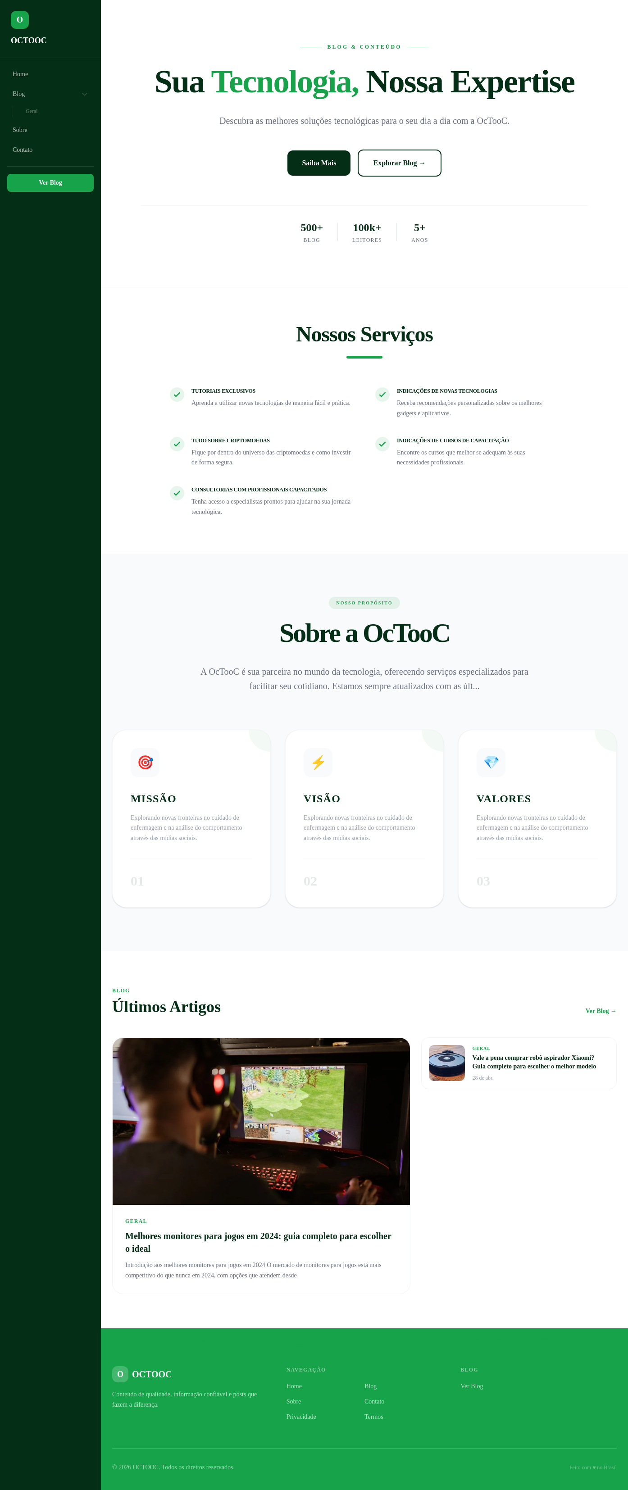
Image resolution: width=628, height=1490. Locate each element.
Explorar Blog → (399, 163)
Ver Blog (50, 182)
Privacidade (301, 1416)
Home (20, 74)
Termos (373, 1416)
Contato (22, 149)
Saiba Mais (319, 163)
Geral (32, 111)
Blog (50, 94)
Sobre (20, 130)
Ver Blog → (601, 1011)
